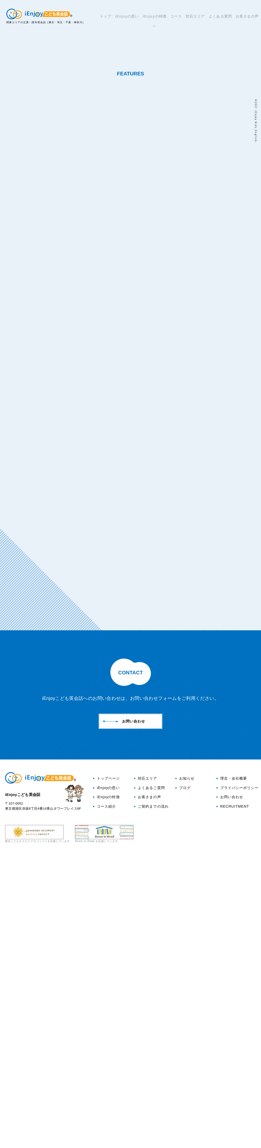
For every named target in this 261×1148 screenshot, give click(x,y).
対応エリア (191, 16)
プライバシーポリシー (237, 1079)
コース (172, 16)
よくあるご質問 (149, 1079)
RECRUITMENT (232, 1098)
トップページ (106, 1070)
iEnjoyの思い (123, 16)
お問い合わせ (241, 51)
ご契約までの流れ (151, 1098)
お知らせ (184, 1070)
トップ (101, 16)
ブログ (242, 75)
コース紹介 (104, 1098)
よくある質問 (216, 16)
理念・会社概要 (231, 1070)
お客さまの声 (243, 16)
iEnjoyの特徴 (151, 16)
